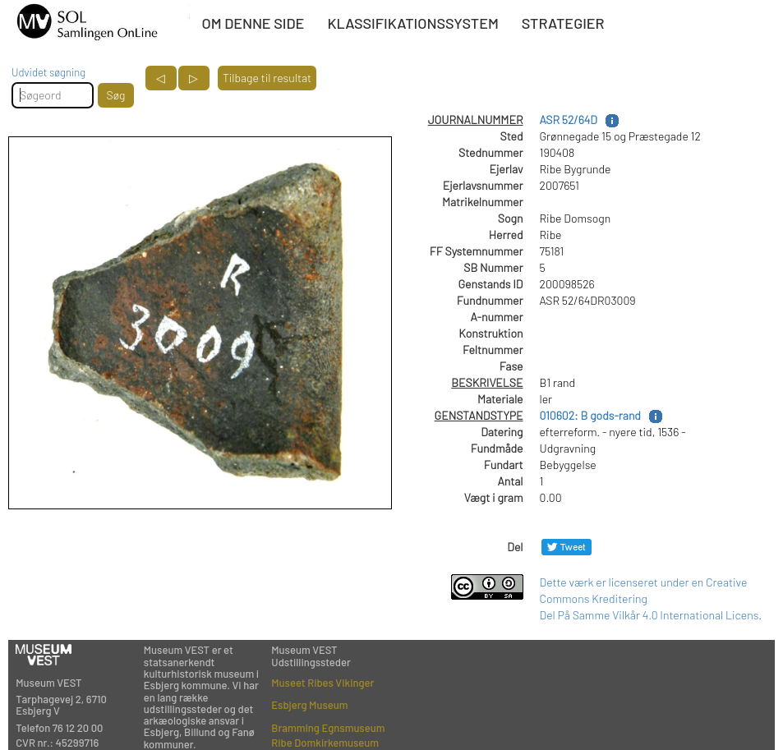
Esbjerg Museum (309, 704)
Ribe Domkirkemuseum (325, 742)
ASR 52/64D (568, 120)
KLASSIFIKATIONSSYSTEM (412, 23)
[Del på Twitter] (566, 547)
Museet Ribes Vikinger (322, 682)
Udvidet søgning (48, 72)
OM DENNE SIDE (252, 23)
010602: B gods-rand (590, 415)
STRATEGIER (563, 23)
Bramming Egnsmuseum (328, 727)
